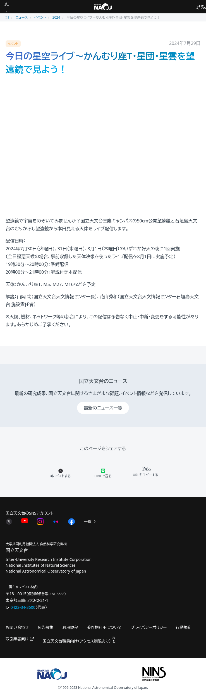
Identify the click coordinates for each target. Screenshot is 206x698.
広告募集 (45, 627)
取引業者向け (20, 638)
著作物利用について (104, 627)
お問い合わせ (17, 627)
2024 (56, 17)
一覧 (90, 521)
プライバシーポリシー (149, 627)
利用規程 (70, 627)
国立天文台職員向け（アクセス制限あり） (79, 641)
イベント (40, 17)
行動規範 (183, 627)
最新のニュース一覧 (103, 408)
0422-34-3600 (23, 607)
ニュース (22, 17)
